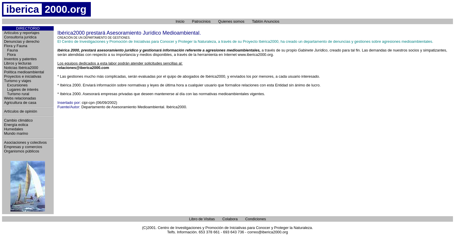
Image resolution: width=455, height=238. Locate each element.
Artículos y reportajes (21, 33)
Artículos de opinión (20, 111)
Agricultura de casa (20, 102)
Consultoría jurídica (20, 37)
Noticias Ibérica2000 (21, 67)
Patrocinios (201, 21)
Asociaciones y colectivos (25, 142)
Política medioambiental (24, 72)
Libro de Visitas (202, 219)
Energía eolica (16, 124)
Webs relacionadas (20, 98)
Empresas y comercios (23, 147)
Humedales (13, 129)
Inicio (180, 21)
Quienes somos (231, 21)
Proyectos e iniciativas (22, 76)
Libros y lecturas (18, 63)
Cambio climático (18, 120)
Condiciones (255, 219)
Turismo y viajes (17, 81)
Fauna (11, 50)
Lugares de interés (21, 89)
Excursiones (16, 85)
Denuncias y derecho (21, 41)
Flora (10, 54)
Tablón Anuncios (265, 21)
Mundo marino (16, 133)
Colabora (230, 219)
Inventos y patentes (20, 59)
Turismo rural (16, 94)
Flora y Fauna (15, 46)
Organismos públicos (21, 151)
